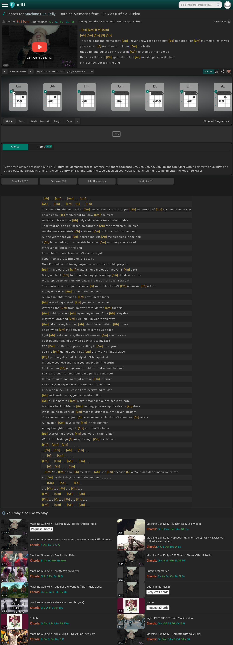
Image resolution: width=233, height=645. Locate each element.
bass (69, 121)
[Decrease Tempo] (5, 71)
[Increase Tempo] (31, 71)
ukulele (33, 121)
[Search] (218, 4)
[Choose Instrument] (77, 121)
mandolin (45, 121)
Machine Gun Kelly (40, 14)
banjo (57, 121)
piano (21, 121)
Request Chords (41, 529)
